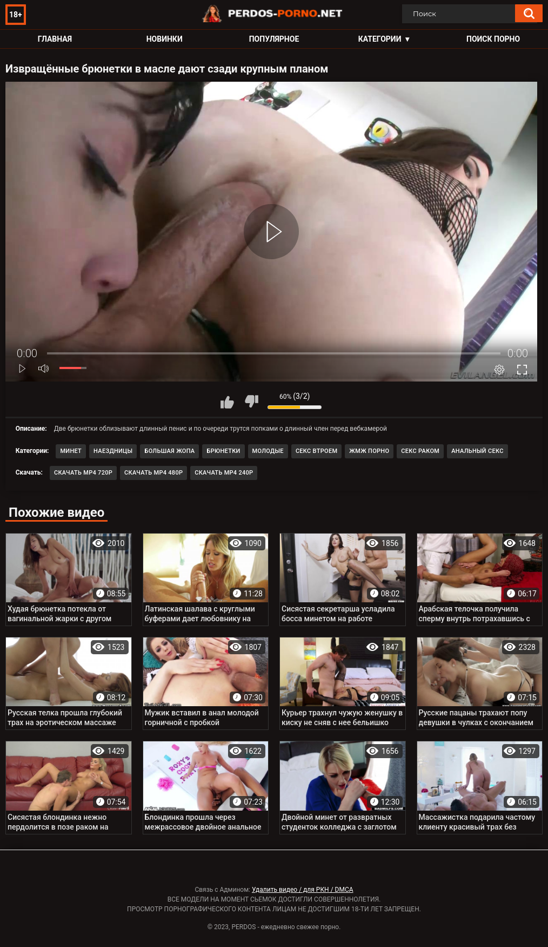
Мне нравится (227, 401)
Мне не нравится (251, 401)
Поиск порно (493, 39)
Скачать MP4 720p (83, 472)
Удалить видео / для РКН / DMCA (302, 889)
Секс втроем (316, 451)
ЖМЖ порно (369, 451)
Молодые (268, 451)
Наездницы (112, 451)
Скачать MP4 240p (224, 472)
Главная (55, 39)
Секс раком (420, 451)
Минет (71, 451)
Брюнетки (223, 451)
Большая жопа (169, 451)
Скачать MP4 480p (153, 472)
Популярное (274, 39)
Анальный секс (477, 451)
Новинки (164, 39)
